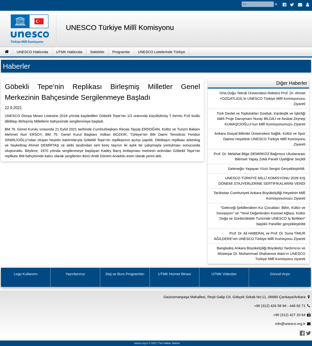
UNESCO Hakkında (32, 52)
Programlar (121, 52)
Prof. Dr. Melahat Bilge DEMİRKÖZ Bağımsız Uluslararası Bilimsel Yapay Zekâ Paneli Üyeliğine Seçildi (259, 156)
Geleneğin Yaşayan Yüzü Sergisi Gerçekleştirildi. (266, 169)
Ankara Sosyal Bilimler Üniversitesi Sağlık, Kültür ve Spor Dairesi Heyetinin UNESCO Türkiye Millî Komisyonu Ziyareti (259, 138)
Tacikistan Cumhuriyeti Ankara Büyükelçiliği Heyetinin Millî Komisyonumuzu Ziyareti (259, 195)
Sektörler (97, 52)
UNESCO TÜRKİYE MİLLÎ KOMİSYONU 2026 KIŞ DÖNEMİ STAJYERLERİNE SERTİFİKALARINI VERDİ (261, 180)
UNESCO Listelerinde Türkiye (161, 52)
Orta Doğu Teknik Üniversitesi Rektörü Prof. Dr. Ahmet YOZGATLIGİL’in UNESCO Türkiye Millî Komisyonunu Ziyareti (262, 98)
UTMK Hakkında (69, 52)
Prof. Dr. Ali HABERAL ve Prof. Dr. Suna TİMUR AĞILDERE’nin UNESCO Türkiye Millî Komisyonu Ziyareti (259, 236)
